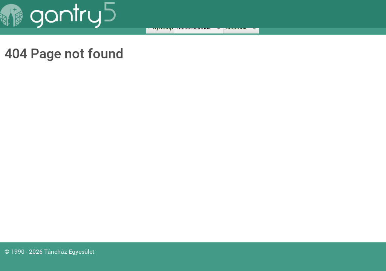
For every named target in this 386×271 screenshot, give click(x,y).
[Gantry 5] (58, 15)
